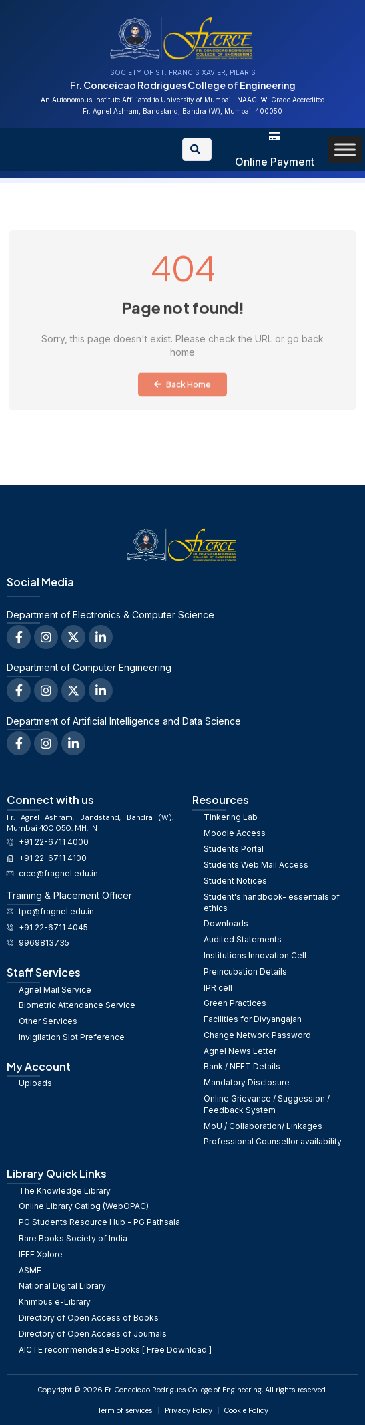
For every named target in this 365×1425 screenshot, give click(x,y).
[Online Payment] (275, 136)
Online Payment (274, 161)
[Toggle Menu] (345, 149)
